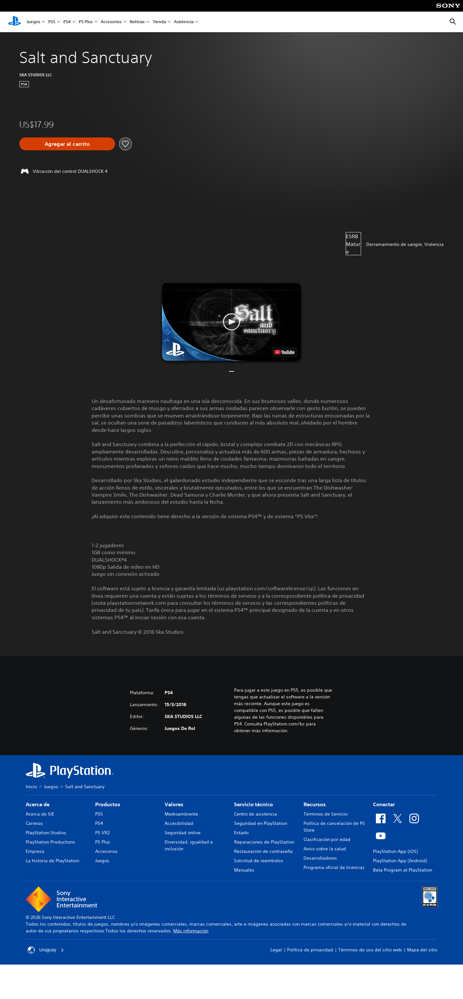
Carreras (34, 823)
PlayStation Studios (46, 833)
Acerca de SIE (40, 814)
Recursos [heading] (315, 804)
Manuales (244, 870)
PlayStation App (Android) (400, 861)
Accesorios (111, 22)
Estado (241, 833)
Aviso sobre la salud (325, 849)
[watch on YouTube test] (284, 352)
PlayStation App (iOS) (395, 851)
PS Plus (86, 22)
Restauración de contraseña (263, 851)
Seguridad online (183, 833)
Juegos (33, 22)
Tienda (159, 22)
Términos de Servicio (326, 814)
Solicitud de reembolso (258, 861)
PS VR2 (102, 833)
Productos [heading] (107, 804)
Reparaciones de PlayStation (264, 842)
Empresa (35, 851)
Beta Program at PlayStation (402, 870)
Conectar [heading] (384, 804)
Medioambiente (181, 814)
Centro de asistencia (255, 814)
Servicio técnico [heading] (253, 804)
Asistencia (184, 22)
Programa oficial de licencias (334, 867)
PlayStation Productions (50, 842)
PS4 (67, 22)
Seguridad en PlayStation (260, 823)
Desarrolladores (320, 858)
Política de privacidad (310, 950)
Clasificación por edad (327, 839)
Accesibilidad (179, 823)
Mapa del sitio (422, 950)
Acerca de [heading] (38, 804)
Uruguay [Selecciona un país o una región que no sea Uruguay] (46, 950)
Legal (276, 950)
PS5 (51, 22)
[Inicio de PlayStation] (14, 22)
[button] (231, 322)
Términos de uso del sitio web (370, 950)
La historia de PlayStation (52, 861)
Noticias (137, 22)
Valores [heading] (174, 804)
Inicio (31, 786)
